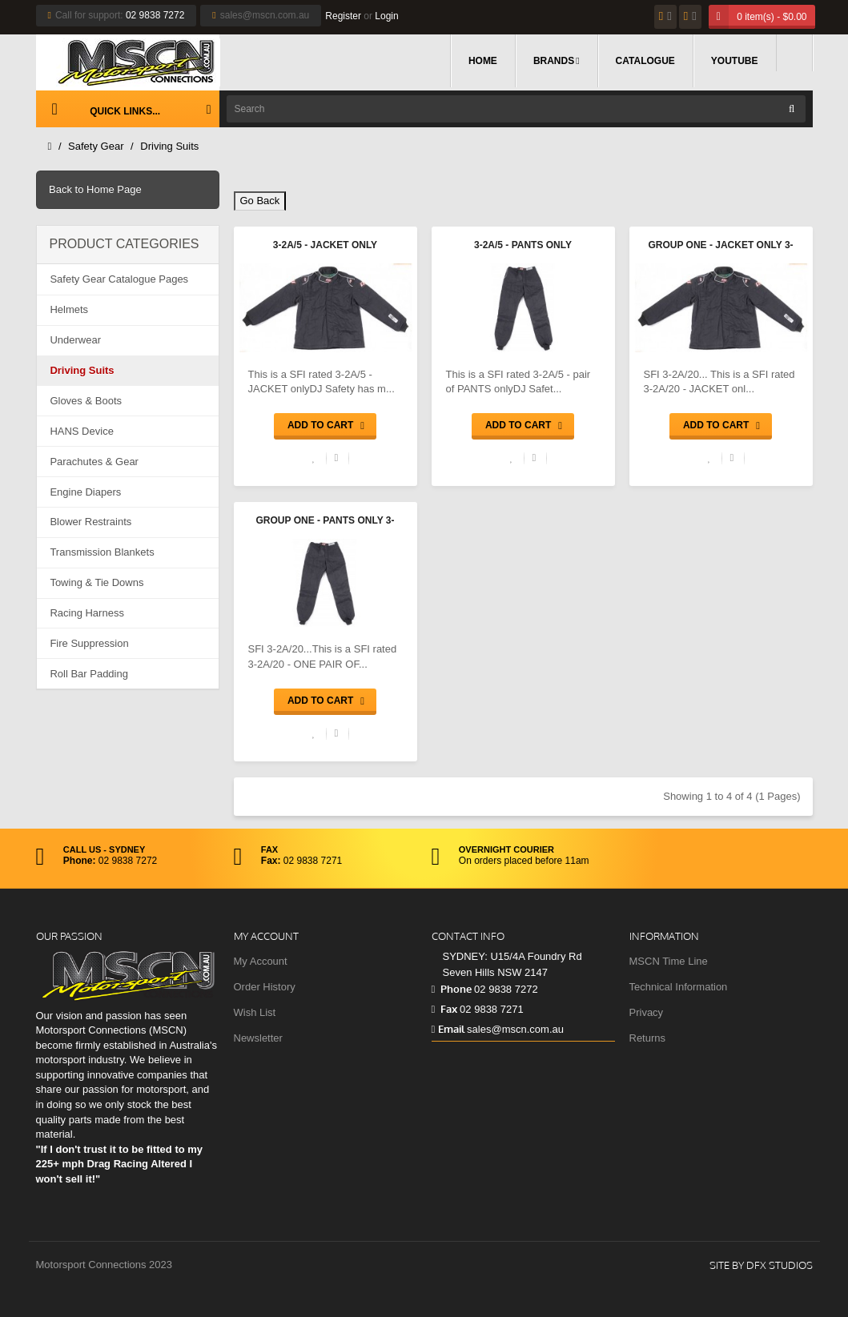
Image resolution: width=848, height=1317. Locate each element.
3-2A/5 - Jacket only (325, 245)
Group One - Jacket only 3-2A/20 (720, 246)
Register (343, 16)
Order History (264, 987)
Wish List (255, 1012)
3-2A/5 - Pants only (523, 245)
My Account (260, 961)
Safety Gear (95, 146)
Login (386, 16)
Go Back (260, 201)
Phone (452, 988)
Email (448, 1028)
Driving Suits (169, 146)
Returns (647, 1038)
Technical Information (678, 987)
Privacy (646, 1012)
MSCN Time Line (668, 961)
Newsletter (258, 1038)
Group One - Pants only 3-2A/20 (325, 522)
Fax (444, 1008)
